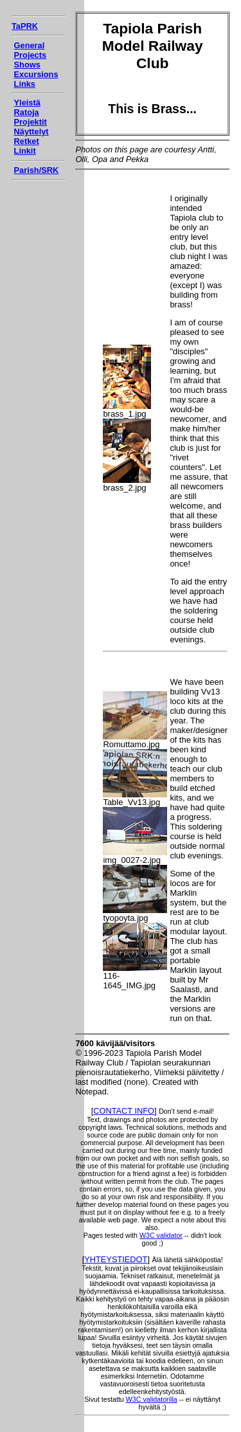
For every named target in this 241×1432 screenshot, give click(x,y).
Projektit (30, 122)
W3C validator (161, 1235)
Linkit (25, 151)
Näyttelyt (31, 131)
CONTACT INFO (123, 1111)
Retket (26, 141)
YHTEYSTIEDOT (115, 1259)
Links (24, 84)
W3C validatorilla (151, 1399)
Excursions (36, 74)
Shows (27, 64)
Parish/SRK (36, 170)
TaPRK (25, 26)
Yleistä (27, 102)
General (29, 45)
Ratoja (26, 112)
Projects (30, 55)
